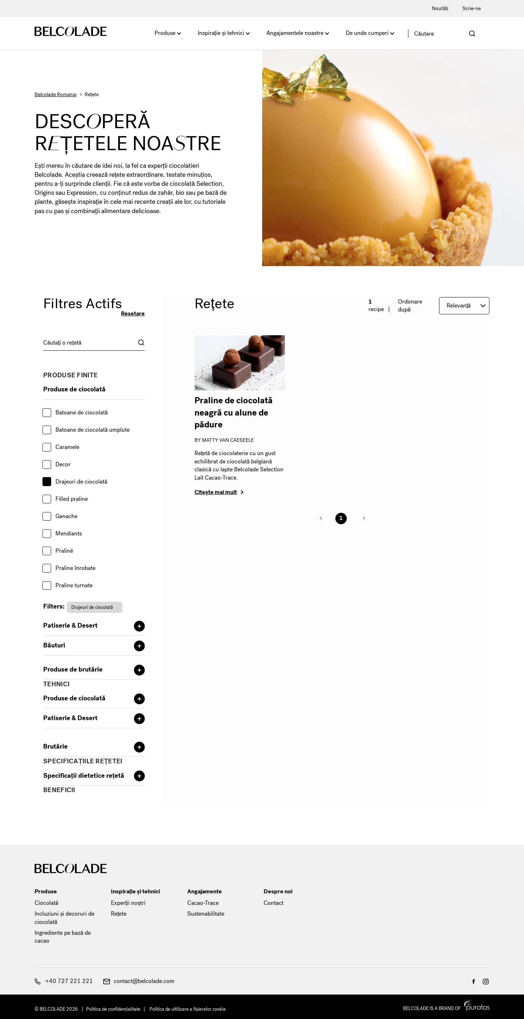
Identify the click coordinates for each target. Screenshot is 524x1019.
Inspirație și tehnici (221, 33)
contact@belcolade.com (138, 981)
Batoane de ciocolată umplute (92, 430)
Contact (273, 903)
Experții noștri (128, 903)
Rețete (118, 913)
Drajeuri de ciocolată (81, 481)
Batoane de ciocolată (81, 412)
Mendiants (68, 533)
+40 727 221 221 (64, 981)
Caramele (67, 447)
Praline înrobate (75, 568)
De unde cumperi (367, 33)
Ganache (66, 516)
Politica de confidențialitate (113, 1009)
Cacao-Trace (203, 903)
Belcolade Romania (55, 94)
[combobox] (94, 343)
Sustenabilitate (205, 913)
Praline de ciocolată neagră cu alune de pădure (233, 412)
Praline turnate (74, 585)
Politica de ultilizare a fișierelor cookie (187, 1009)
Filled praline (71, 499)
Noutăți (440, 8)
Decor (63, 464)
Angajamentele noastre (295, 33)
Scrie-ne (471, 8)
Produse (164, 33)
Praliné (64, 551)
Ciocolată (46, 903)
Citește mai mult (215, 492)
